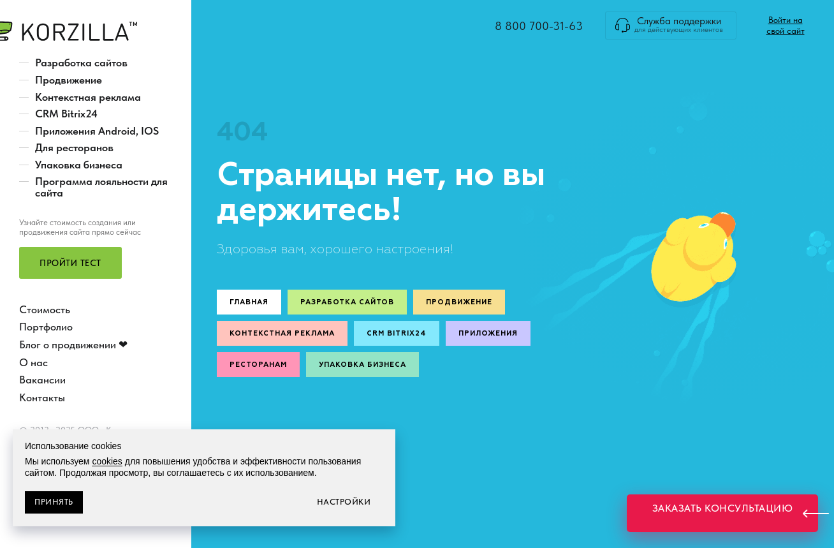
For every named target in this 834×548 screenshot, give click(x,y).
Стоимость (44, 309)
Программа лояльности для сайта (101, 187)
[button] (70, 263)
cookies (107, 461)
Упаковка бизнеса (78, 164)
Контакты (42, 397)
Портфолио (46, 326)
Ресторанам (258, 364)
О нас (33, 362)
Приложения (488, 333)
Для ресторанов (74, 147)
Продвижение (68, 79)
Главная (249, 302)
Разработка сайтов (81, 62)
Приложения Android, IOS (97, 130)
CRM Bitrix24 (66, 113)
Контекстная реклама (88, 97)
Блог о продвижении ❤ (73, 344)
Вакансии (42, 379)
